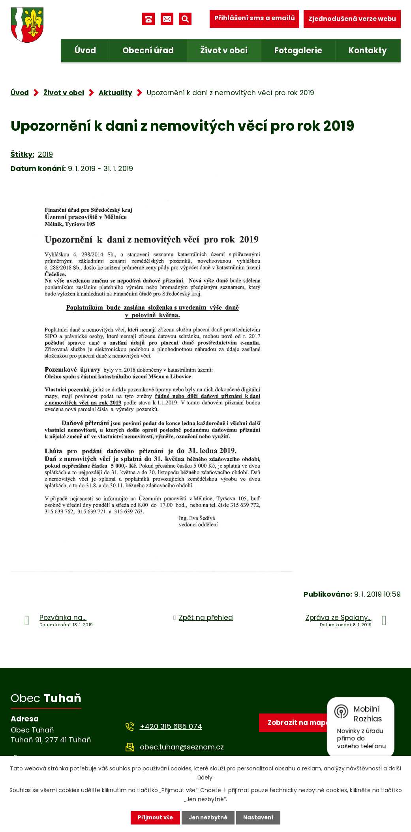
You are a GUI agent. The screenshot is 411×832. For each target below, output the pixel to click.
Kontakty (368, 50)
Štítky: (22, 154)
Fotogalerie (298, 50)
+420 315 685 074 (171, 726)
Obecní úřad (148, 50)
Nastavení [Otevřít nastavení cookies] (261, 817)
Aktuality (115, 93)
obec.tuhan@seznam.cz (182, 747)
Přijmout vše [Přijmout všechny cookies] (153, 817)
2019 (45, 154)
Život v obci (224, 50)
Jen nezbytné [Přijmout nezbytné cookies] (208, 817)
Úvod (85, 50)
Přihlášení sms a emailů (254, 18)
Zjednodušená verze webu (352, 18)
